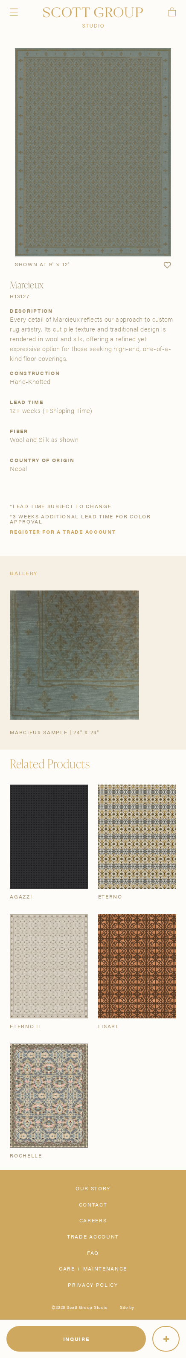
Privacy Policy (93, 1284)
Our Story (93, 1188)
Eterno (110, 896)
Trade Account (93, 1236)
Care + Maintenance (93, 1268)
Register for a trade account (63, 531)
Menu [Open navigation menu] (14, 12)
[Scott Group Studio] (93, 17)
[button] (167, 265)
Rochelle (26, 1155)
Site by (127, 1307)
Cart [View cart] (172, 12)
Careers (93, 1220)
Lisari (108, 1026)
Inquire (76, 1339)
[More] (166, 1339)
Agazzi (21, 896)
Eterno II (25, 1026)
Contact (93, 1204)
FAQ (93, 1252)
